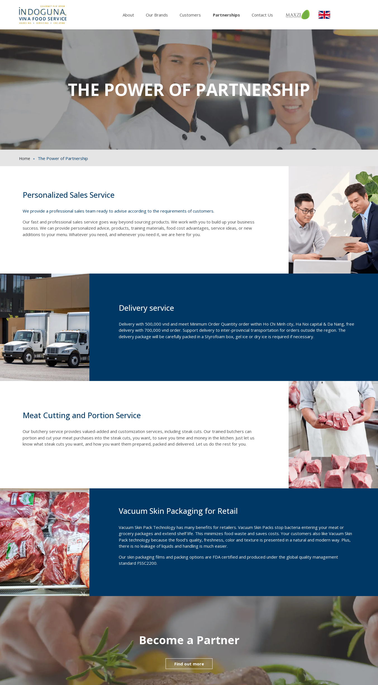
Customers (190, 15)
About (128, 15)
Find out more (189, 663)
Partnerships (226, 15)
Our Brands (157, 15)
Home (24, 158)
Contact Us (262, 15)
